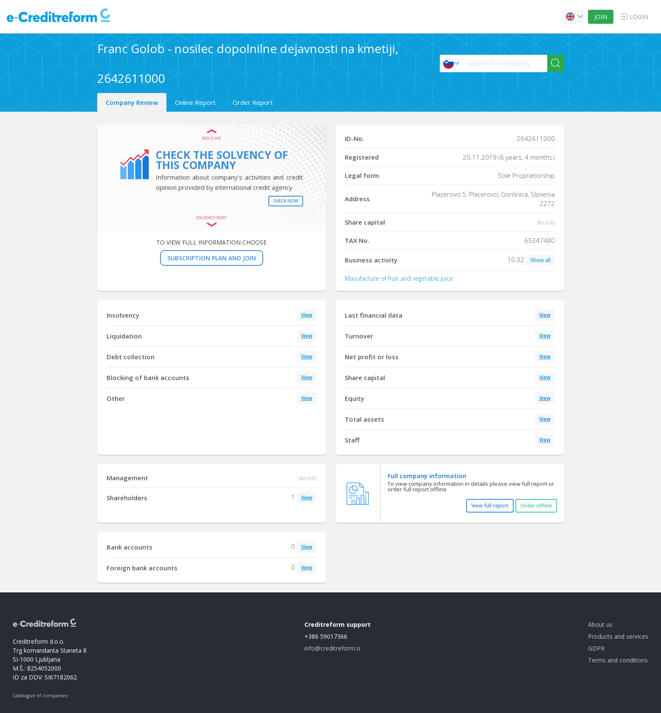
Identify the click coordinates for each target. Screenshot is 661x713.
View (306, 314)
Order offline (536, 505)
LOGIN (639, 17)
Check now (285, 201)
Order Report (253, 102)
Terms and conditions (618, 660)
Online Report (195, 102)
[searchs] (505, 63)
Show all (540, 260)
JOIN (600, 17)
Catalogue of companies (40, 695)
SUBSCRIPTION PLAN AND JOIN (211, 258)
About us (600, 624)
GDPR (596, 648)
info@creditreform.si (332, 648)
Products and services (618, 636)
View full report (490, 505)
